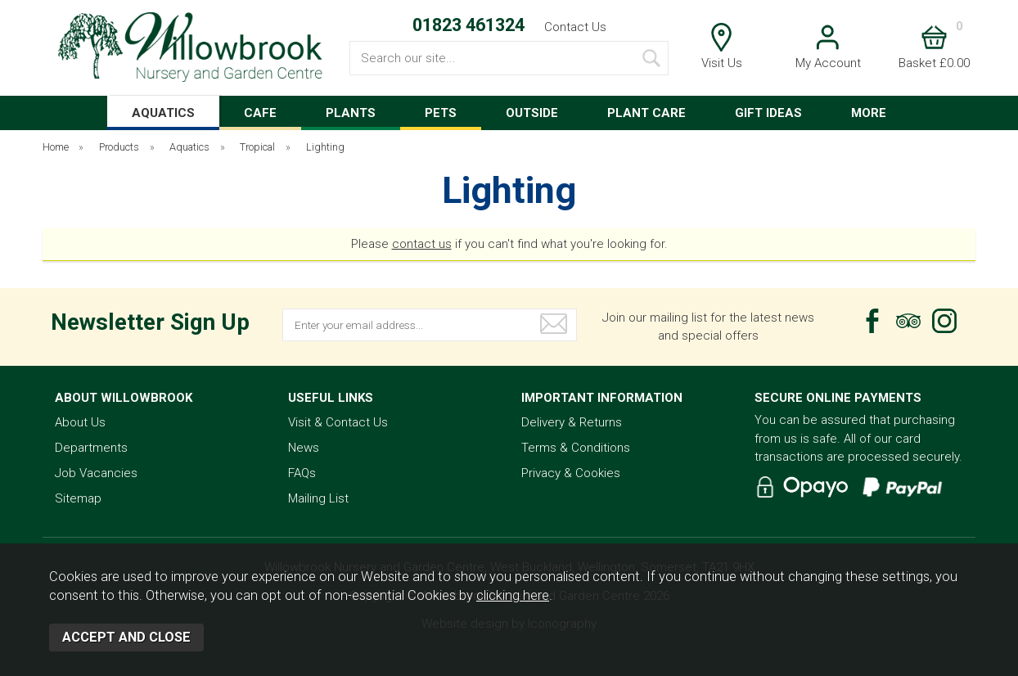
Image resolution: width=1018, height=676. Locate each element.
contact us (422, 244)
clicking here (512, 595)
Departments (91, 447)
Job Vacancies (96, 473)
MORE (868, 113)
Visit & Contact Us (338, 422)
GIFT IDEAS (768, 113)
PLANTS (351, 113)
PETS (441, 113)
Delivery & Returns (571, 422)
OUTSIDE (532, 113)
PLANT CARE (646, 113)
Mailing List (318, 498)
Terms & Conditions (575, 447)
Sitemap (78, 498)
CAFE (260, 113)
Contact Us (575, 27)
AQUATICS (163, 113)
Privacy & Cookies (570, 473)
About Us (80, 422)
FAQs (302, 473)
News (303, 447)
